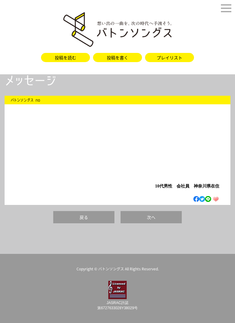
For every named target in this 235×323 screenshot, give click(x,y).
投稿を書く (117, 57)
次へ (151, 217)
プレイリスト (169, 57)
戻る (84, 217)
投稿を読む (65, 57)
